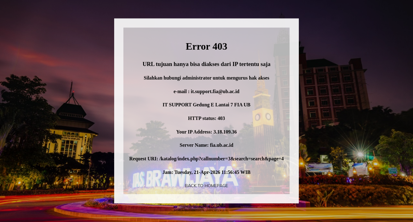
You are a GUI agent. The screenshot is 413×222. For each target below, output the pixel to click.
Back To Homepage (206, 185)
